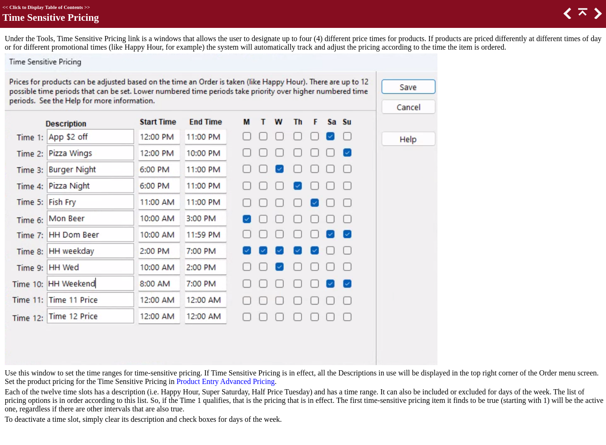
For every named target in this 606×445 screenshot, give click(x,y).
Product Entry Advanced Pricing (226, 381)
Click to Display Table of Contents (46, 7)
